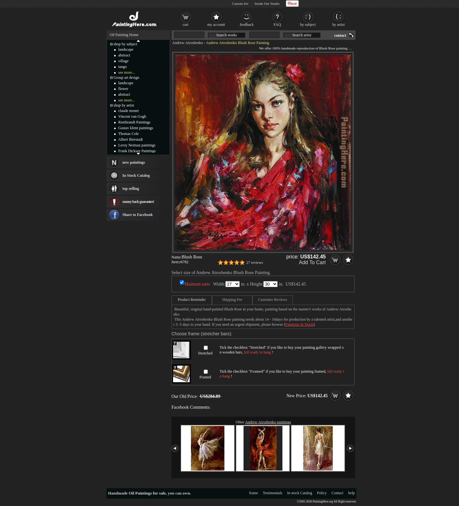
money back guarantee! (138, 201)
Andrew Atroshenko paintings (268, 422)
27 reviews (254, 262)
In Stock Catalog (136, 175)
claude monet (128, 110)
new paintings (133, 162)
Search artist (301, 35)
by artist (338, 24)
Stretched (205, 353)
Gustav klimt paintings (135, 128)
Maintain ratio (197, 284)
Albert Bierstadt (130, 139)
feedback (246, 24)
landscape (125, 49)
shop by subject (125, 44)
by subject (308, 24)
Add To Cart (312, 262)
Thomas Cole (128, 133)
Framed (205, 377)
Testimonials (272, 493)
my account (216, 24)
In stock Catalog (299, 493)
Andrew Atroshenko (187, 43)
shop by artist (123, 105)
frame (253, 493)
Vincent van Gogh (132, 116)
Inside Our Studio (267, 3)
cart (185, 24)
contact (340, 35)
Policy (322, 493)
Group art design (126, 77)
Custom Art (240, 3)
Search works (226, 35)
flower (123, 88)
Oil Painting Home (124, 35)
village (123, 61)
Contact (337, 493)
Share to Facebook (137, 214)
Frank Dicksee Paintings (137, 151)
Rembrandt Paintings (134, 122)
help (351, 493)
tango (122, 66)
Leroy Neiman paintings (137, 145)
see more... (126, 72)
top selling (130, 188)
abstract (124, 55)
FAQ (277, 24)
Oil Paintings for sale (147, 493)
